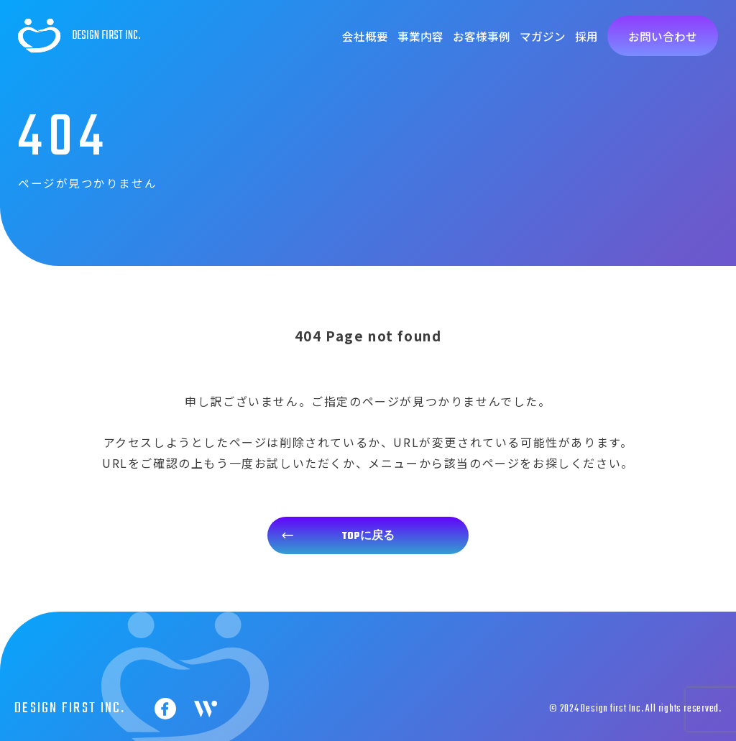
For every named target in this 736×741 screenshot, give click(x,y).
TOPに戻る (368, 536)
